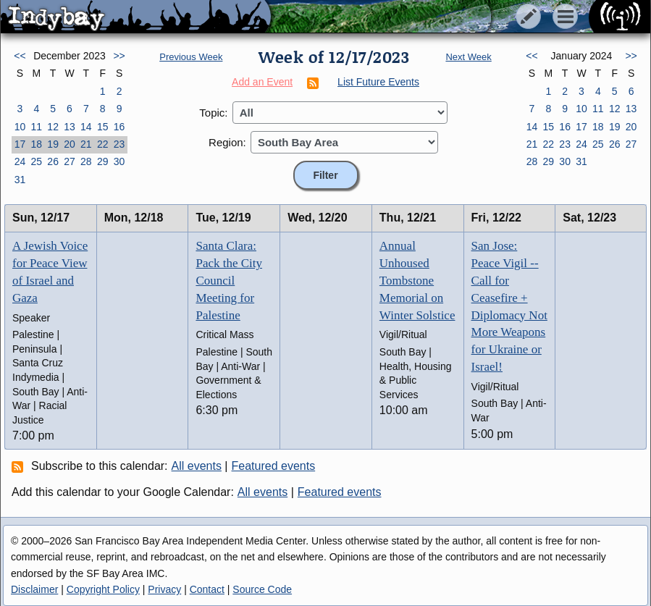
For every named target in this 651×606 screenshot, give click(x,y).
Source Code (262, 589)
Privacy (164, 589)
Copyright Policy (103, 589)
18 (36, 144)
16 (119, 126)
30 (119, 161)
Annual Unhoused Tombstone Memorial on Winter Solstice (417, 280)
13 (69, 126)
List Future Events (378, 82)
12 (53, 126)
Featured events (274, 466)
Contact (207, 589)
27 (69, 161)
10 (20, 126)
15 (103, 126)
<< (19, 56)
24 (20, 161)
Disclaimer (34, 589)
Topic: (213, 112)
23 (119, 144)
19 (53, 144)
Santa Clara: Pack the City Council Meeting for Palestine (229, 280)
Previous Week (190, 56)
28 (86, 161)
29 (103, 161)
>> (119, 56)
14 (86, 126)
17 (20, 144)
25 (36, 161)
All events (197, 466)
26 (53, 161)
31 (20, 179)
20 (69, 144)
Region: (227, 142)
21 (86, 144)
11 (36, 126)
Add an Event (262, 82)
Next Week (468, 56)
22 (103, 144)
